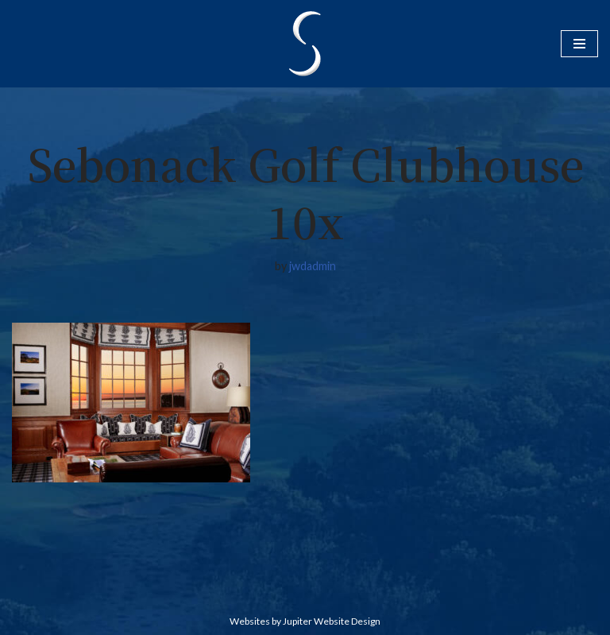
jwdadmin (312, 266)
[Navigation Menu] (579, 43)
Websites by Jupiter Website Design (305, 621)
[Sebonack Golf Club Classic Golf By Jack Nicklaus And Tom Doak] (305, 43)
